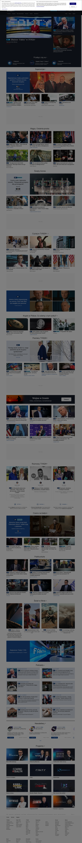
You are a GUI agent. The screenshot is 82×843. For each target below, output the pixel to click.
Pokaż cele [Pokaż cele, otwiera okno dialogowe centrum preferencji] (73, 6)
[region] (41, 5)
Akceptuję (73, 3)
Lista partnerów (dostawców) (40, 6)
